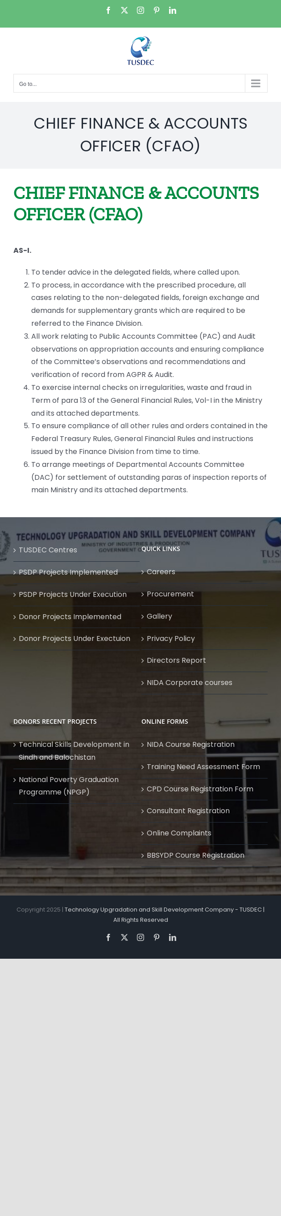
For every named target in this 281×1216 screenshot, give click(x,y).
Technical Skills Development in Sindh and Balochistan (74, 750)
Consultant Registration (188, 811)
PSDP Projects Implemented (68, 572)
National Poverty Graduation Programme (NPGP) (69, 786)
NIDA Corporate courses (189, 682)
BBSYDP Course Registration (195, 855)
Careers (161, 572)
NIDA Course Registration (191, 744)
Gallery (159, 616)
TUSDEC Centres (48, 550)
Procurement (170, 594)
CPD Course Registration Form (200, 789)
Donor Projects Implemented (70, 617)
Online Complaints (179, 833)
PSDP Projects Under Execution (73, 594)
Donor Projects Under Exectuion (74, 638)
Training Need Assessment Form (203, 767)
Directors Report (176, 660)
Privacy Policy (171, 638)
